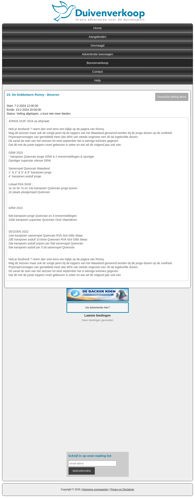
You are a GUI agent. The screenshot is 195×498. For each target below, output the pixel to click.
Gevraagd (97, 45)
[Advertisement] (98, 387)
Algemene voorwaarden (95, 489)
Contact (97, 71)
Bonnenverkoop (97, 63)
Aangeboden (97, 36)
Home (97, 28)
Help (97, 80)
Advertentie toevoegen (97, 54)
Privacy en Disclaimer (122, 489)
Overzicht (171, 96)
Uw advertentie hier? (97, 307)
